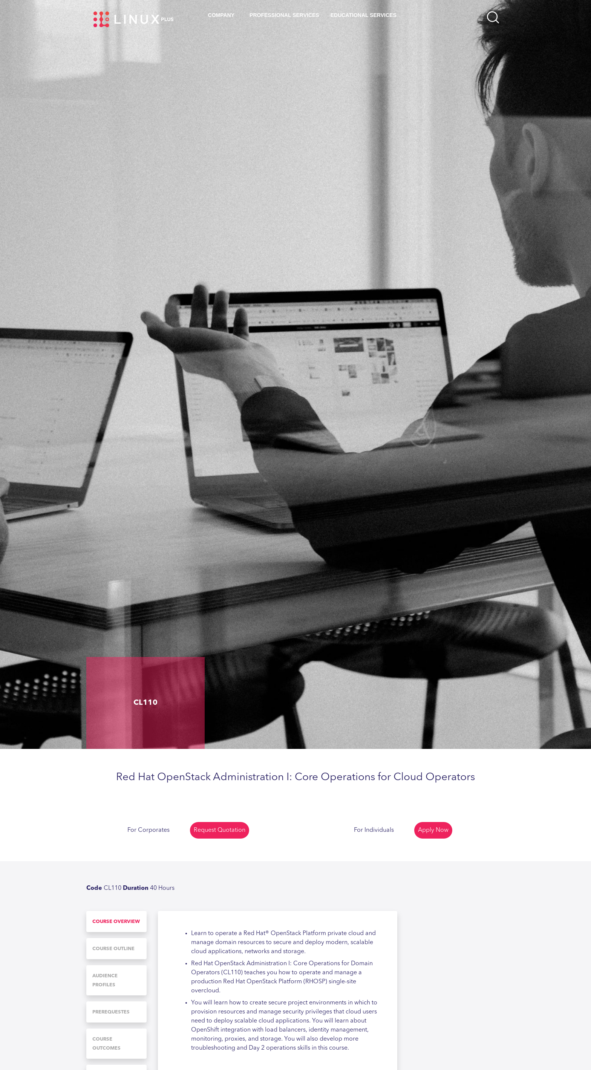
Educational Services (364, 15)
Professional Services (284, 15)
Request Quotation (219, 830)
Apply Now (433, 830)
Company (221, 15)
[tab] (116, 921)
